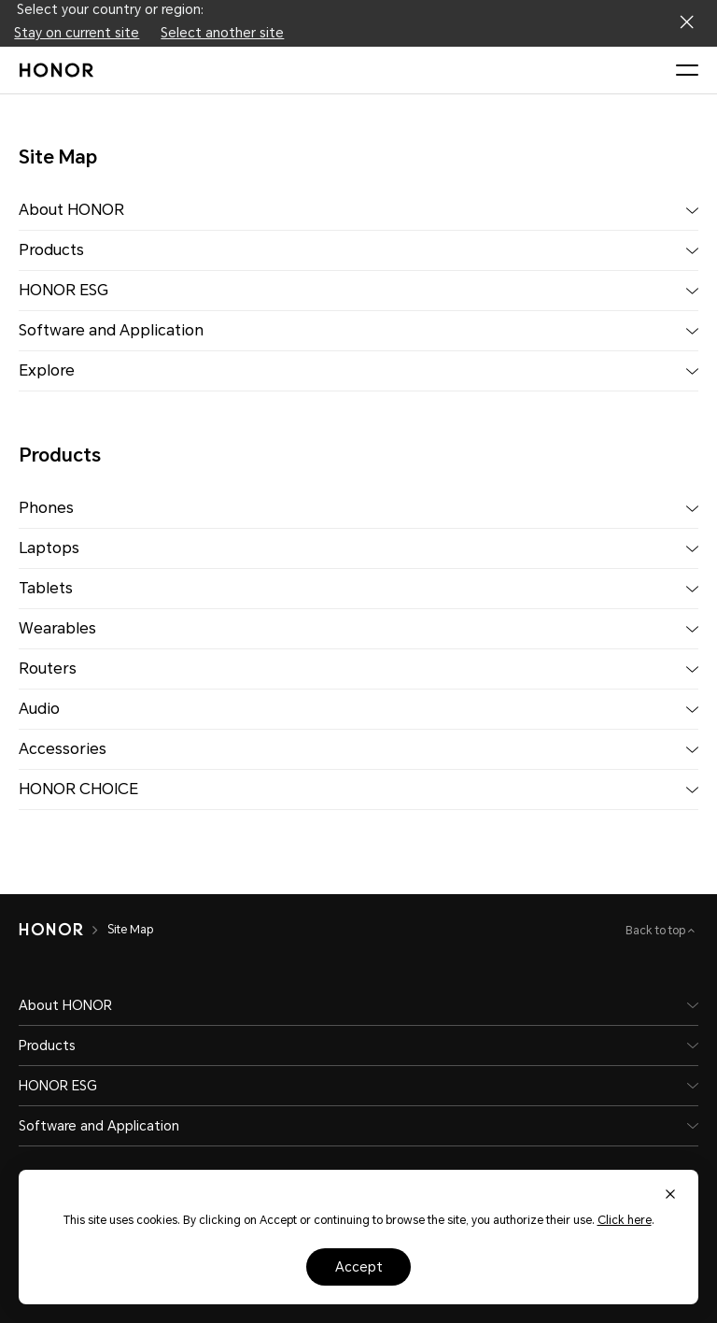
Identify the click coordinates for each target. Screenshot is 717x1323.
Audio (39, 709)
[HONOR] (51, 929)
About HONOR (71, 210)
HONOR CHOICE (78, 789)
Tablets (46, 588)
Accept (359, 1266)
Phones (46, 508)
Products (51, 250)
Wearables (57, 628)
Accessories (62, 749)
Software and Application (111, 330)
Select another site (222, 32)
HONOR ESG (63, 290)
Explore (47, 370)
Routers (48, 668)
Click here (625, 1220)
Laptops (49, 548)
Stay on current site (76, 32)
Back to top (657, 930)
